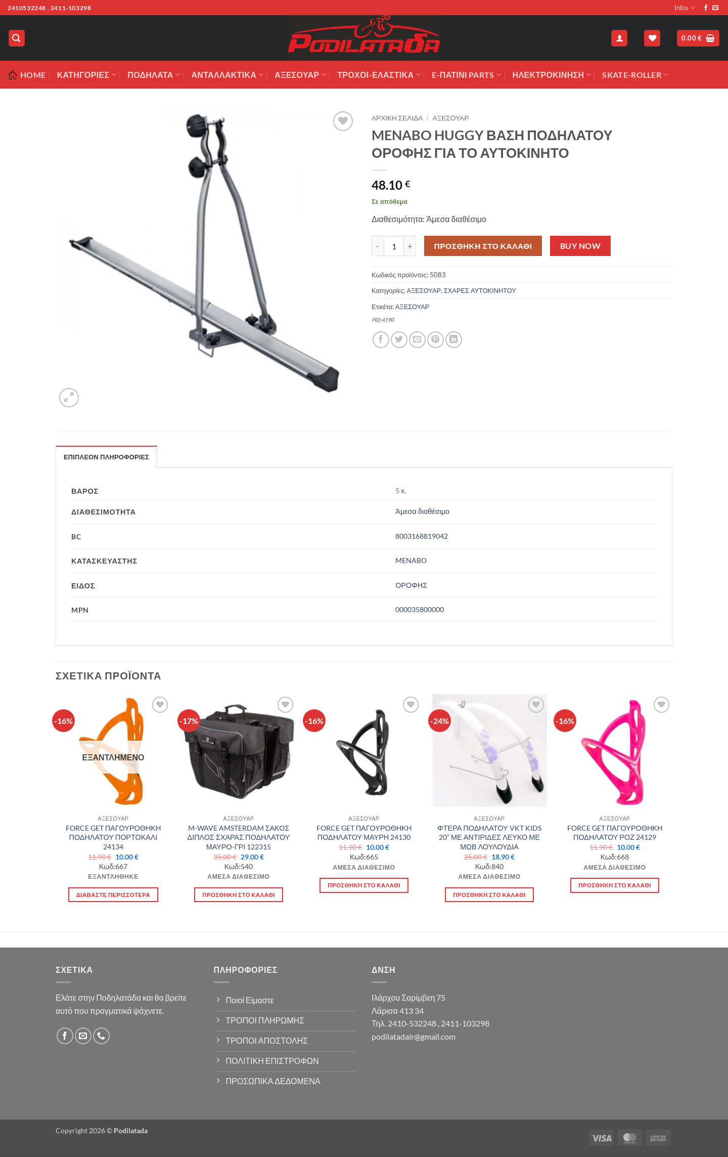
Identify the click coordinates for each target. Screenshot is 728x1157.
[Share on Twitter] (399, 339)
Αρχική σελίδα (397, 118)
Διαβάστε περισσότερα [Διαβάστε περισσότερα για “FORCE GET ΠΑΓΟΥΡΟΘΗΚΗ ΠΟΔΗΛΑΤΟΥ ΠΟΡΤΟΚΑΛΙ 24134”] (113, 894)
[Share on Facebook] (381, 339)
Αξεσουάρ (300, 75)
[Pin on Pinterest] (435, 339)
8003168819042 (421, 536)
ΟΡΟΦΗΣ (411, 585)
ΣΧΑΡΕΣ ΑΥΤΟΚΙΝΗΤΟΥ (480, 290)
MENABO (411, 560)
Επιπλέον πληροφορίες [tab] (106, 457)
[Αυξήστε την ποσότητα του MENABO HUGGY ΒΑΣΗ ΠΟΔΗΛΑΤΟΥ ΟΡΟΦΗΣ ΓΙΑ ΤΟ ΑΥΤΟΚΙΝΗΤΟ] (410, 246)
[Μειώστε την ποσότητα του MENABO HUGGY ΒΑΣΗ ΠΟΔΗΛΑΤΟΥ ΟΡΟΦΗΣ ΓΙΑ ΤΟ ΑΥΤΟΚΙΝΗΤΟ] (378, 246)
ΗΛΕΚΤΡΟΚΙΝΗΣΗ (552, 75)
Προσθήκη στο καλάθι (483, 245)
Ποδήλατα (153, 75)
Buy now (580, 245)
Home (27, 75)
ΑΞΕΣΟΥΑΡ (451, 118)
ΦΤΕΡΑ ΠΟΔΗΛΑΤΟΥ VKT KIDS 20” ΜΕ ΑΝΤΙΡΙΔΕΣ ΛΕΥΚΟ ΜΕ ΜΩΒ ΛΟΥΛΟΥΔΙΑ (489, 837)
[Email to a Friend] (417, 339)
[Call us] (101, 1035)
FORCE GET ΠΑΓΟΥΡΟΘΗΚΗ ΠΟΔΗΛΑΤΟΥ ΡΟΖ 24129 (615, 833)
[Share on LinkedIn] (453, 339)
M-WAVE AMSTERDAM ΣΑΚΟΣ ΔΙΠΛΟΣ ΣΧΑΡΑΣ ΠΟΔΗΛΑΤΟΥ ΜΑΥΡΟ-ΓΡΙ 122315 (239, 837)
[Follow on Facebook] (706, 8)
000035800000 (419, 609)
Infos (684, 8)
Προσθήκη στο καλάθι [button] (238, 894)
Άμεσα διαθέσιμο (422, 511)
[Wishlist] (652, 38)
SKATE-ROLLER (635, 75)
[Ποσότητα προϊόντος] (394, 246)
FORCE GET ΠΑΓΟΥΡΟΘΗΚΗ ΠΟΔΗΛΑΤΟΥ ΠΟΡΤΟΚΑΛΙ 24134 (113, 837)
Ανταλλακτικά (227, 75)
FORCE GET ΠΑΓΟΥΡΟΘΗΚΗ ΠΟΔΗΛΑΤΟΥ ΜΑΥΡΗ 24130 (364, 833)
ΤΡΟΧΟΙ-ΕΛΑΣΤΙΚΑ (379, 75)
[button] (17, 38)
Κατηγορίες (86, 75)
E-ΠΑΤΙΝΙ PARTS (466, 75)
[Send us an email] (715, 8)
